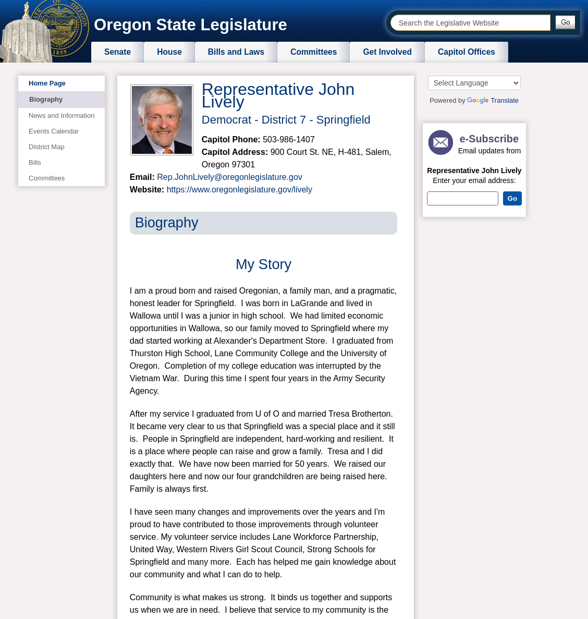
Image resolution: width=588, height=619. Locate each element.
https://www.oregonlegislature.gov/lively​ (239, 189)
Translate (493, 100)
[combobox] (470, 23)
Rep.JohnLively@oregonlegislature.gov (229, 177)
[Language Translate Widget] (474, 83)
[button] (565, 22)
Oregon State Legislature (190, 25)
